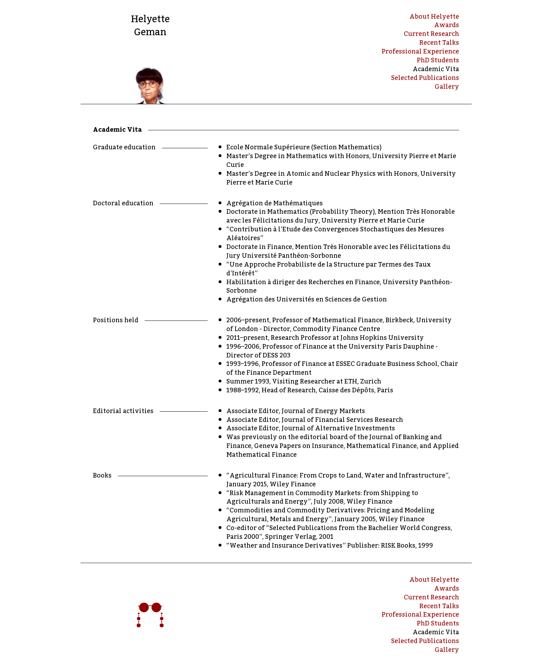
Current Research (431, 34)
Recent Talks (439, 43)
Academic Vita (436, 69)
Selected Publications (425, 78)
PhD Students (438, 60)
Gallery (447, 87)
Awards (446, 25)
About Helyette (434, 17)
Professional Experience (420, 51)
